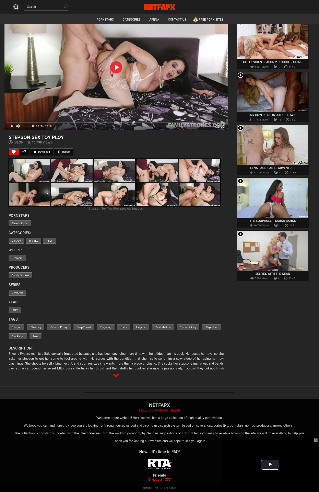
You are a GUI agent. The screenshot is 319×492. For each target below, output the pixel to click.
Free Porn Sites (211, 19)
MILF (49, 240)
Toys (35, 336)
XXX (168, 479)
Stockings (17, 336)
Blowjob (16, 327)
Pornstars (105, 19)
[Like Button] (14, 152)
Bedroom (17, 258)
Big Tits (33, 240)
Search (16, 7)
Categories (131, 19)
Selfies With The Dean (272, 274)
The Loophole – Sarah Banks (273, 221)
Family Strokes (20, 275)
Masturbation (162, 327)
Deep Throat (84, 327)
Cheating (36, 327)
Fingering (105, 327)
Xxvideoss (155, 479)
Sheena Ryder (20, 223)
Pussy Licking (188, 327)
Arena (154, 19)
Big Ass (16, 240)
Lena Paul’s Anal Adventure (272, 168)
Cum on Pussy (58, 327)
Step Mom (211, 327)
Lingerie (140, 327)
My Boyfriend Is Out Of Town (272, 115)
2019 (15, 309)
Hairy (124, 327)
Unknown (17, 292)
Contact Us (177, 19)
